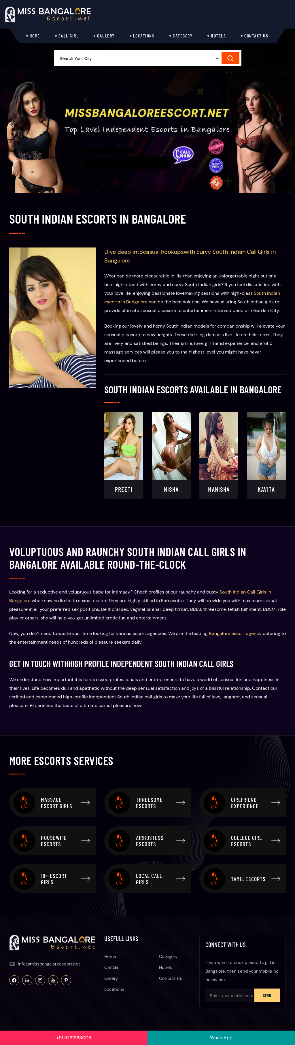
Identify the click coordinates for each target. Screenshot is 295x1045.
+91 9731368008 (73, 1038)
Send (267, 995)
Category (182, 35)
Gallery (106, 35)
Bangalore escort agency (235, 633)
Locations (144, 35)
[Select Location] (137, 58)
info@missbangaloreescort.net (49, 964)
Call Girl (68, 35)
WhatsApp (221, 1038)
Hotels (218, 35)
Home (35, 35)
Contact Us (256, 35)
